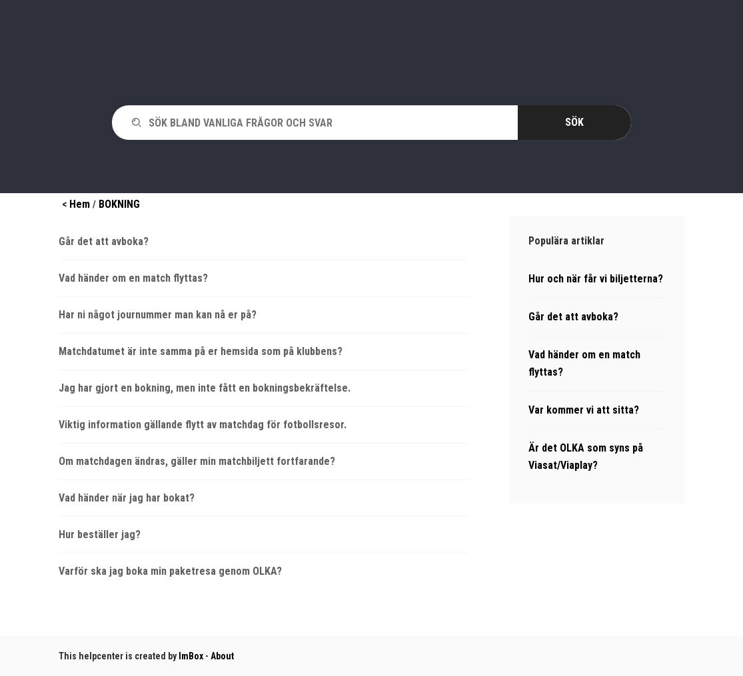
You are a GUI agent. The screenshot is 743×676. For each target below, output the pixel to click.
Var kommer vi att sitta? (583, 410)
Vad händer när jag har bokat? (127, 498)
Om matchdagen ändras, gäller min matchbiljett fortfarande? (197, 461)
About (222, 656)
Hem (79, 204)
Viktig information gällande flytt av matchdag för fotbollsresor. (203, 424)
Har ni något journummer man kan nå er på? (158, 314)
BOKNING (119, 204)
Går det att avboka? (104, 241)
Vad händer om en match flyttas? (133, 278)
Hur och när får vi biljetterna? (595, 278)
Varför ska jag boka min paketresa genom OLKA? (170, 571)
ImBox (191, 656)
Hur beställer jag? (100, 534)
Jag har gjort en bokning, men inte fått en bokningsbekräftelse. (205, 388)
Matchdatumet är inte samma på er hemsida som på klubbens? (201, 351)
